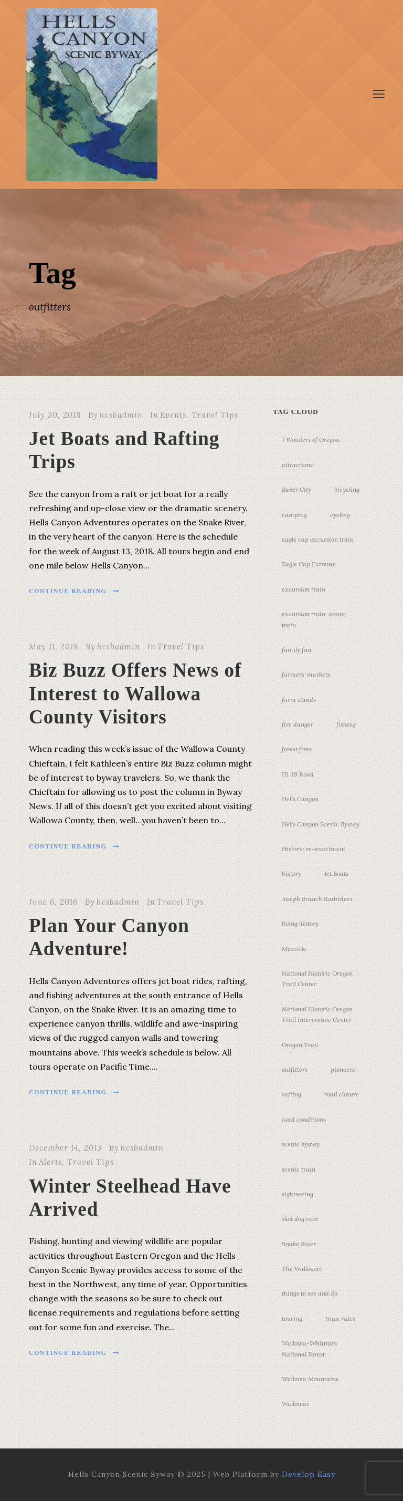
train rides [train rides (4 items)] (340, 1318)
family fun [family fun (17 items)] (296, 650)
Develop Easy (308, 1474)
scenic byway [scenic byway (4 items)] (301, 1144)
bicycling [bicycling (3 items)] (346, 489)
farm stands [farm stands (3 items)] (299, 699)
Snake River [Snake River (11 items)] (299, 1244)
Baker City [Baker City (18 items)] (296, 489)
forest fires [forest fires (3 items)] (297, 749)
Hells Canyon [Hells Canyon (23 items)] (300, 799)
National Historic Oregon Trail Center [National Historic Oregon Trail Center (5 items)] (317, 978)
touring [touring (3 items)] (292, 1318)
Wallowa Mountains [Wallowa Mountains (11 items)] (310, 1379)
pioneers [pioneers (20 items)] (343, 1069)
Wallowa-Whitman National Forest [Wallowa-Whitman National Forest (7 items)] (309, 1348)
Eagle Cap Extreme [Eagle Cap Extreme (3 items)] (309, 564)
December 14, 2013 (65, 1148)
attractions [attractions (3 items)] (297, 465)
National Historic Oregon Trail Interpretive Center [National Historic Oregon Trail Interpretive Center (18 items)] (317, 1014)
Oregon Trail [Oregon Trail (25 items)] (300, 1045)
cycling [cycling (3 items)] (340, 515)
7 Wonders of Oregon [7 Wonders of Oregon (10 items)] (311, 439)
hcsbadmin (121, 415)
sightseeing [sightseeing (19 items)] (297, 1194)
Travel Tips (215, 415)
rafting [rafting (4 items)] (291, 1094)
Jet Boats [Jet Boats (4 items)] (336, 873)
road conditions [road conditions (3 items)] (304, 1119)
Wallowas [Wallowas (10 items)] (295, 1403)
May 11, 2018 (53, 646)
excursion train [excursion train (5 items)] (303, 589)
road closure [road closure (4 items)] (341, 1094)
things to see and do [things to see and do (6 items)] (309, 1293)
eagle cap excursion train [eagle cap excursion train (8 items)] (318, 539)
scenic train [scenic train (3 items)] (298, 1169)
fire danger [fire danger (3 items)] (297, 724)
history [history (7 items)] (291, 873)
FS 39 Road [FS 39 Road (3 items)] (298, 774)
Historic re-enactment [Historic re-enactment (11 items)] (313, 849)
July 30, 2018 (55, 415)
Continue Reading (74, 591)
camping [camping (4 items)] (294, 515)
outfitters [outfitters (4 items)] (294, 1069)
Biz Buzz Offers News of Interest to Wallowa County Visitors (135, 693)
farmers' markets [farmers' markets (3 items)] (306, 674)
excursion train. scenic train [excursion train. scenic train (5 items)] (314, 619)
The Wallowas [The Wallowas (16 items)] (302, 1268)
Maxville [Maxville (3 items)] (294, 949)
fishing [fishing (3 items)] (346, 724)
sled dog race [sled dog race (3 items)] (300, 1219)
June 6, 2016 (53, 902)
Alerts (50, 1162)
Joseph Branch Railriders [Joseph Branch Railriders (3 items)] (317, 899)
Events (173, 415)
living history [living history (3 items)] (300, 923)
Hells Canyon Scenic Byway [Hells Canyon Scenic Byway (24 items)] (320, 824)
